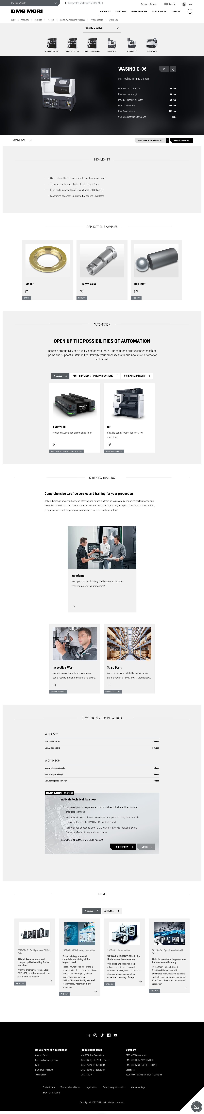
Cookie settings (138, 1087)
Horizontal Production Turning (72, 20)
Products (105, 11)
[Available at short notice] (152, 140)
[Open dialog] (47, 268)
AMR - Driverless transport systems (95, 375)
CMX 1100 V (86, 1074)
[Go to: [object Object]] (35, 933)
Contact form (41, 1055)
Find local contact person (46, 1060)
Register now (121, 846)
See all (60, 375)
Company (175, 11)
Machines (38, 20)
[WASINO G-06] (21, 140)
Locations (130, 1070)
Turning (51, 20)
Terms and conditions (70, 1087)
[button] (149, 4)
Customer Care (139, 11)
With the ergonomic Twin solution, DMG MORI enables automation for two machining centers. (34, 973)
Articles (111, 910)
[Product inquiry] (181, 140)
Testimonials (40, 1074)
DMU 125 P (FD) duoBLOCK (93, 1065)
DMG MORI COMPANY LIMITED (139, 1060)
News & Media (159, 11)
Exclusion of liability (51, 1092)
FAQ (37, 1065)
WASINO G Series (97, 20)
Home (13, 20)
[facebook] (109, 1035)
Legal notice (91, 1087)
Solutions (120, 11)
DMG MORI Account (93, 840)
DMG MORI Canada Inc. (136, 1055)
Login (145, 846)
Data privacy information (114, 1087)
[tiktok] (102, 1035)
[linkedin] (88, 1035)
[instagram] (95, 1035)
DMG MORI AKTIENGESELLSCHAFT (141, 1065)
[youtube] (115, 1035)
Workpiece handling (137, 375)
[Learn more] (74, 657)
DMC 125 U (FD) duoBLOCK (93, 1070)
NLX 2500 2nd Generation (92, 1055)
